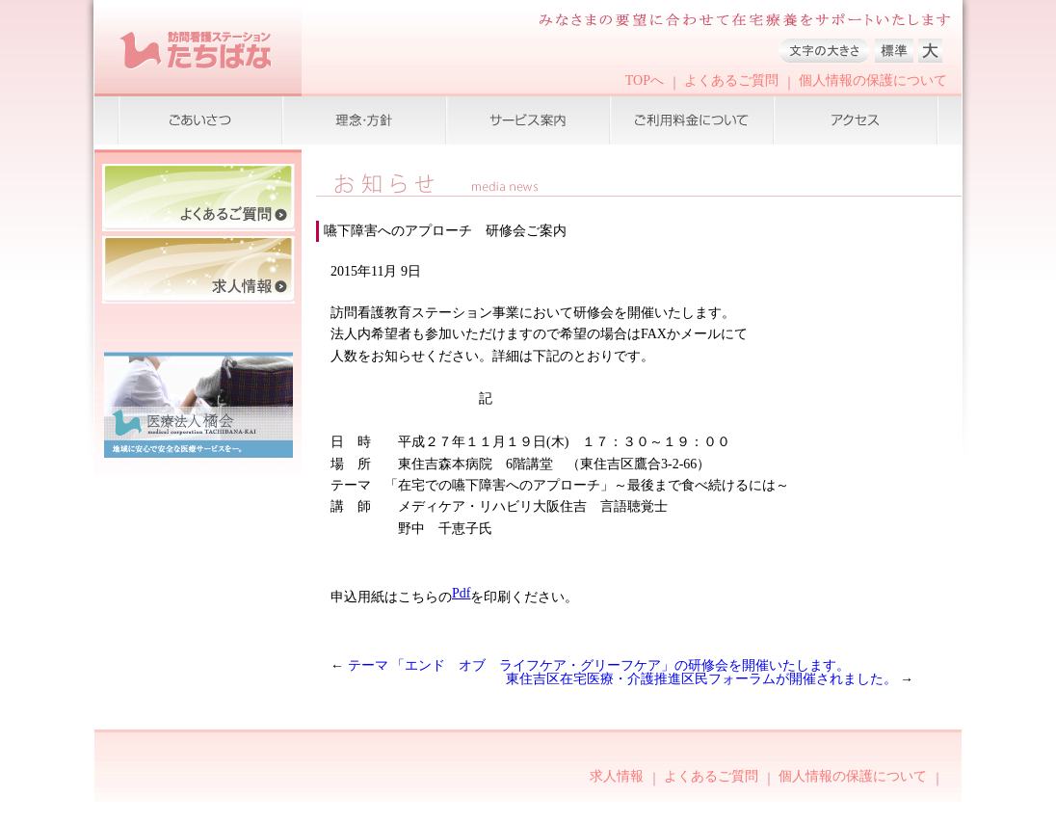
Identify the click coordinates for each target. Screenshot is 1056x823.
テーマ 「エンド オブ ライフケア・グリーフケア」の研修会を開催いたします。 (599, 665)
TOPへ (644, 80)
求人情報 (617, 776)
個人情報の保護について (873, 80)
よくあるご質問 (731, 80)
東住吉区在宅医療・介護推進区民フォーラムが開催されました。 (703, 679)
